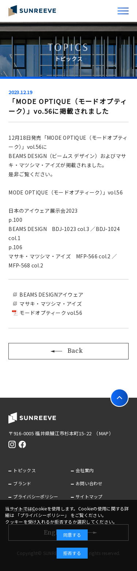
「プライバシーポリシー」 (42, 515)
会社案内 (85, 470)
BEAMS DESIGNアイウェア (51, 294)
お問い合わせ (89, 483)
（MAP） (104, 433)
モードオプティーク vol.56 (50, 312)
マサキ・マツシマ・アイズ (50, 303)
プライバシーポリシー (35, 496)
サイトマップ (89, 496)
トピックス (24, 470)
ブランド (22, 483)
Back (68, 351)
